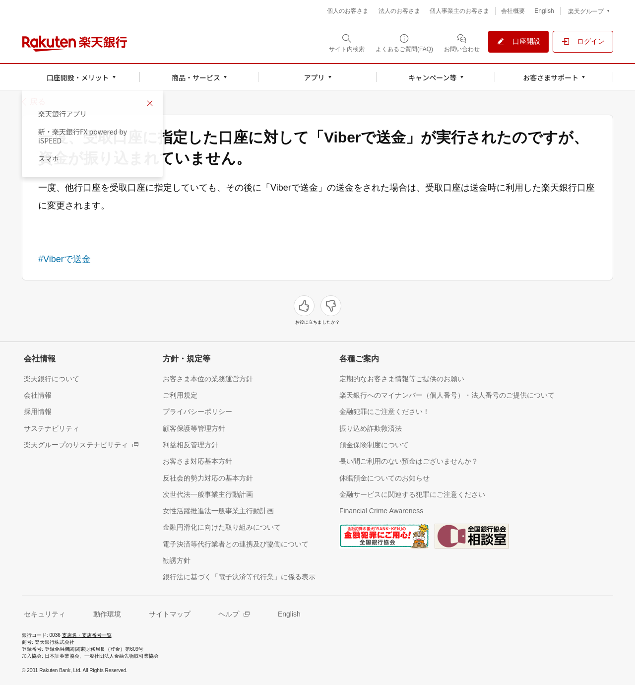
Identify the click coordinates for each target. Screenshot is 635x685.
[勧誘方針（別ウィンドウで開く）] (176, 560)
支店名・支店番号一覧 (87, 635)
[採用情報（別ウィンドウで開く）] (38, 411)
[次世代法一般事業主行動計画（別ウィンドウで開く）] (208, 494)
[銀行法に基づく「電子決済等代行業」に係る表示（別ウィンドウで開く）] (239, 576)
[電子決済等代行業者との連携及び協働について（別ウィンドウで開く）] (236, 544)
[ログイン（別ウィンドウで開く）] (583, 42)
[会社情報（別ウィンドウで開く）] (38, 395)
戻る (38, 102)
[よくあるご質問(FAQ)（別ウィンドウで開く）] (404, 43)
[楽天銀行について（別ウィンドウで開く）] (51, 378)
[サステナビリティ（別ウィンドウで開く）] (51, 428)
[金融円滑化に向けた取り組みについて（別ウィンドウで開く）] (222, 527)
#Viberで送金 (64, 259)
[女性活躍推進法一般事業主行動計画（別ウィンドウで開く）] (218, 510)
